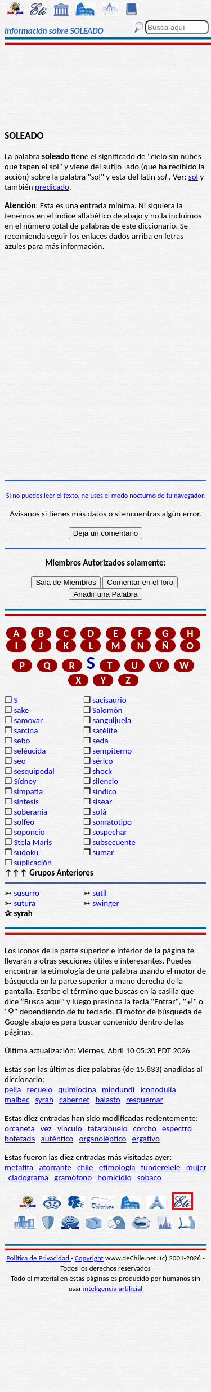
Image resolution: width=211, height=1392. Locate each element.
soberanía (30, 812)
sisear (102, 801)
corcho (144, 1128)
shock (102, 771)
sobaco (149, 1177)
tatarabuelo (108, 1128)
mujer (196, 1167)
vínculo (69, 1128)
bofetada (20, 1138)
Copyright (89, 1258)
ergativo (146, 1138)
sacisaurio (109, 700)
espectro (177, 1128)
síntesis (26, 801)
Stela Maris (33, 842)
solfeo (24, 822)
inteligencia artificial (112, 1288)
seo (19, 761)
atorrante (55, 1167)
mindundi (118, 1089)
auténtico (57, 1138)
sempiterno (112, 751)
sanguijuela (111, 720)
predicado (52, 187)
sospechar (109, 832)
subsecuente (114, 842)
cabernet (74, 1100)
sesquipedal (34, 771)
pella (13, 1089)
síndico (104, 791)
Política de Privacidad (38, 1258)
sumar (103, 852)
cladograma (28, 1177)
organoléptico (102, 1138)
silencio (105, 781)
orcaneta (20, 1128)
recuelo (40, 1089)
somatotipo (112, 822)
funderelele (161, 1167)
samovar (28, 720)
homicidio (114, 1177)
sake (21, 710)
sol (193, 177)
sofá (99, 812)
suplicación (33, 862)
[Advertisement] (105, 88)
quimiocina (77, 1089)
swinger (105, 903)
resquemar (144, 1100)
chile (85, 1167)
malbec (17, 1100)
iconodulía (158, 1089)
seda (100, 741)
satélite (104, 730)
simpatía (28, 791)
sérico (102, 761)
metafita (19, 1167)
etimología (117, 1167)
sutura (24, 903)
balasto (108, 1100)
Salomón (107, 710)
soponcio (29, 832)
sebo (22, 741)
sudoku (26, 852)
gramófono (73, 1177)
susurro (26, 893)
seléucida (30, 751)
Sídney (25, 781)
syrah (44, 1100)
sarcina (26, 730)
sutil (99, 893)
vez (46, 1128)
